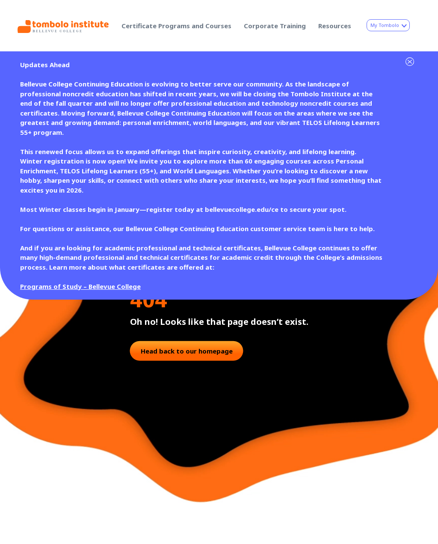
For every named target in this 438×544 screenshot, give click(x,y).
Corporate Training (275, 25)
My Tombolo (388, 25)
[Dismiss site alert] (407, 58)
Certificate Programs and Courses (176, 25)
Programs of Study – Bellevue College (80, 286)
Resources (334, 25)
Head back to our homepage (187, 350)
